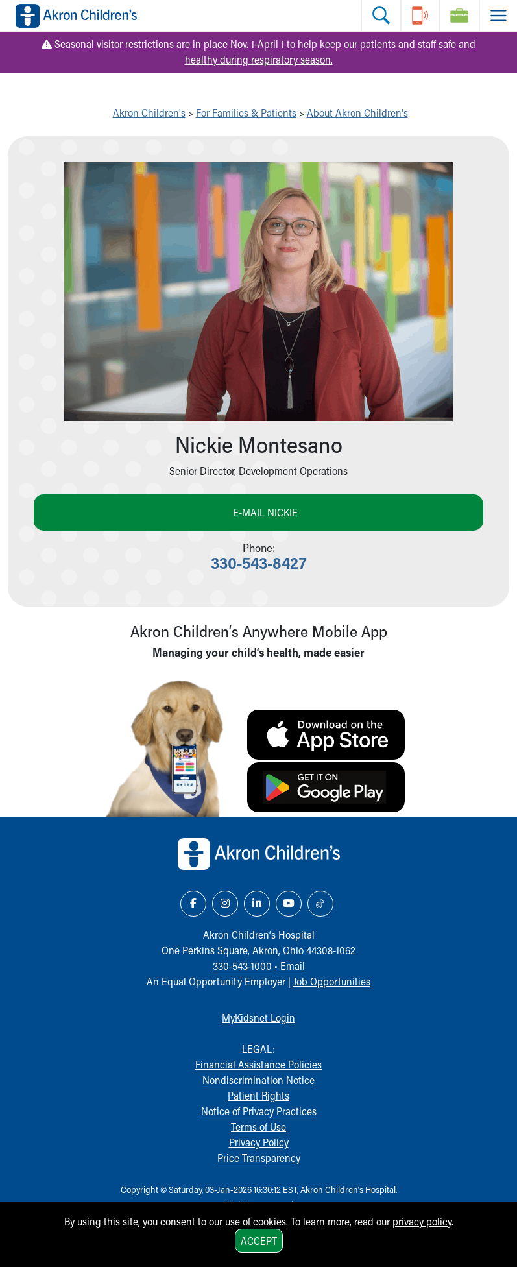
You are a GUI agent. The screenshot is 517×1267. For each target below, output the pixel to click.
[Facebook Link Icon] (193, 904)
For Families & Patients (246, 112)
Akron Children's (149, 112)
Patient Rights (258, 1095)
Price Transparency (258, 1157)
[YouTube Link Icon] (289, 904)
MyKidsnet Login (258, 1017)
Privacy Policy (259, 1142)
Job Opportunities (331, 981)
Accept (259, 1241)
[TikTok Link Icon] (320, 904)
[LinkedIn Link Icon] (257, 904)
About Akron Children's (357, 112)
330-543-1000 (242, 965)
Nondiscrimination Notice (258, 1080)
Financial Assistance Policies (258, 1064)
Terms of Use (258, 1126)
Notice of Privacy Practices (259, 1111)
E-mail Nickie (265, 512)
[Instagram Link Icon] (225, 904)
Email (292, 965)
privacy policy (421, 1221)
